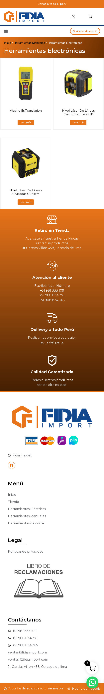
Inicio (7, 43)
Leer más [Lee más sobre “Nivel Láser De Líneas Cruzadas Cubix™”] (25, 202)
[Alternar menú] (6, 31)
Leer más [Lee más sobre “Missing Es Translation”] (25, 122)
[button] (92, 682)
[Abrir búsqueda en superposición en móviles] (90, 16)
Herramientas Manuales (29, 43)
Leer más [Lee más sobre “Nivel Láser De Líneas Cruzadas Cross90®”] (78, 122)
